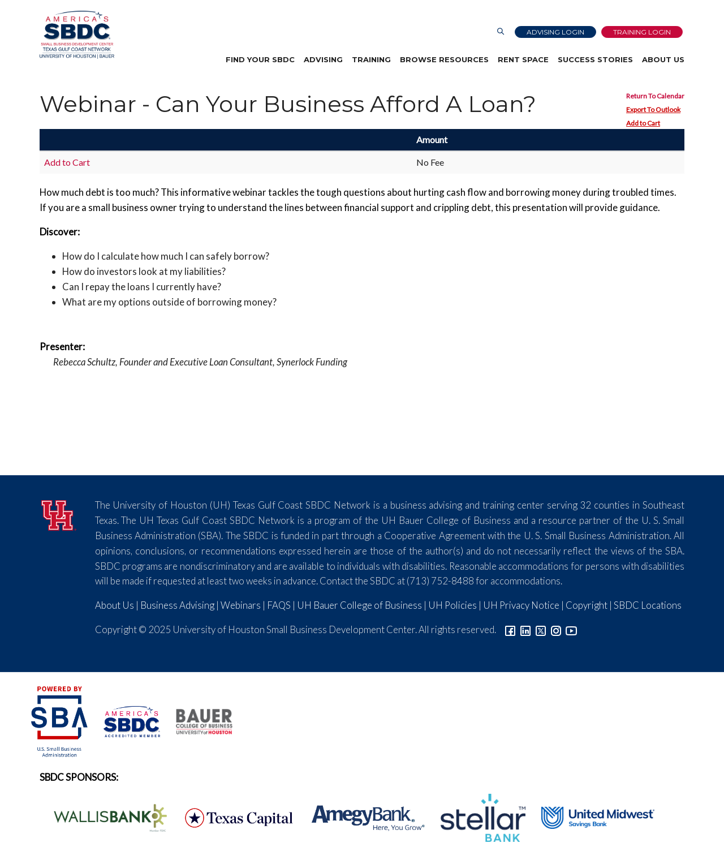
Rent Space (523, 59)
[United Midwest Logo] (590, 816)
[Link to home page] (77, 35)
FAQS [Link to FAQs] (279, 605)
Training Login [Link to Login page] (642, 32)
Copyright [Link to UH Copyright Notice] (586, 605)
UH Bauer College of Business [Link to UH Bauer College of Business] (359, 605)
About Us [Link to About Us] (114, 605)
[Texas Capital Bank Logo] (233, 816)
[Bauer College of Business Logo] (197, 720)
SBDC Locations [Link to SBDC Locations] (648, 605)
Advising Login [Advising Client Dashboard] (555, 32)
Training (371, 59)
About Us (663, 59)
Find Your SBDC (260, 59)
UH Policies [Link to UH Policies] (452, 605)
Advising (323, 59)
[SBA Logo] (60, 720)
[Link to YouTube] (571, 629)
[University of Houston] (59, 513)
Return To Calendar (655, 96)
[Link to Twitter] (541, 629)
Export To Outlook (653, 109)
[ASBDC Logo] (125, 720)
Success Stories (595, 59)
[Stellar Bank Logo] (476, 816)
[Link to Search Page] (501, 32)
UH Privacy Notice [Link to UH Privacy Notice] (521, 605)
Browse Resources (444, 59)
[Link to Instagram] (556, 629)
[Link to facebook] (510, 629)
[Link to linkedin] (525, 629)
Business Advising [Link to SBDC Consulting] (177, 605)
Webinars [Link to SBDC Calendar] (241, 605)
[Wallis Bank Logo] (104, 816)
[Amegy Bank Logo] (362, 816)
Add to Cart (643, 123)
